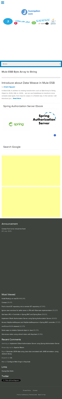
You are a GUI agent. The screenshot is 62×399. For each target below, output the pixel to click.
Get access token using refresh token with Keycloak (19, 334)
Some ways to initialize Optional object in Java (17, 330)
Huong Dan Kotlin (8, 371)
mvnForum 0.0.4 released (10, 326)
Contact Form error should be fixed (13, 229)
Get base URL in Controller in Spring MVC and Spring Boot (21, 314)
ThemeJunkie (33, 395)
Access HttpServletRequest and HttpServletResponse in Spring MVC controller (28, 322)
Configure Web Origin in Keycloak (18, 362)
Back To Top (41, 395)
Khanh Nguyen (9, 87)
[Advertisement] (31, 44)
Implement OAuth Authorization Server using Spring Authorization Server (26, 318)
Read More (17, 98)
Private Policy (27, 390)
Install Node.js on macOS (10, 298)
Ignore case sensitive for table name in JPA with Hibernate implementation (27, 310)
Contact (4, 302)
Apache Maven (19, 347)
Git (11, 358)
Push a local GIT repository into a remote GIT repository (20, 306)
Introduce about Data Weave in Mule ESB (28, 83)
